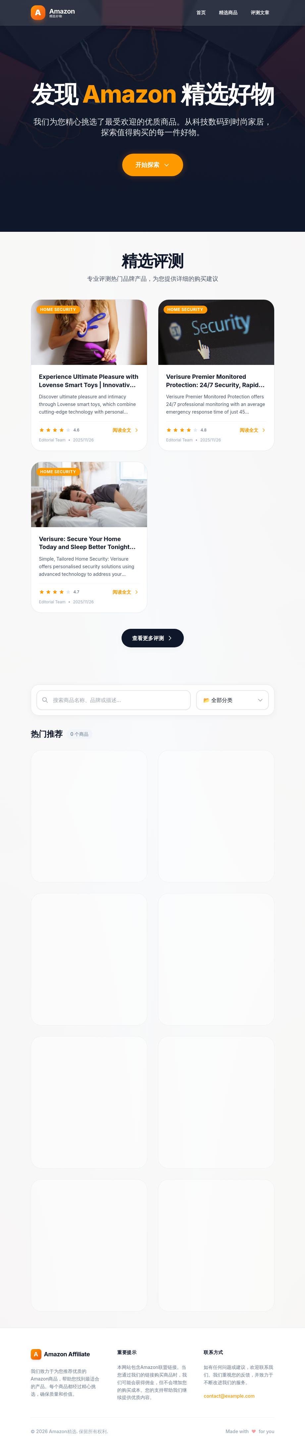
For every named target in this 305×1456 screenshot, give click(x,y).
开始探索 (152, 164)
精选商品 (228, 12)
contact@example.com (229, 1396)
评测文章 (260, 12)
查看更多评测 (152, 638)
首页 (201, 12)
